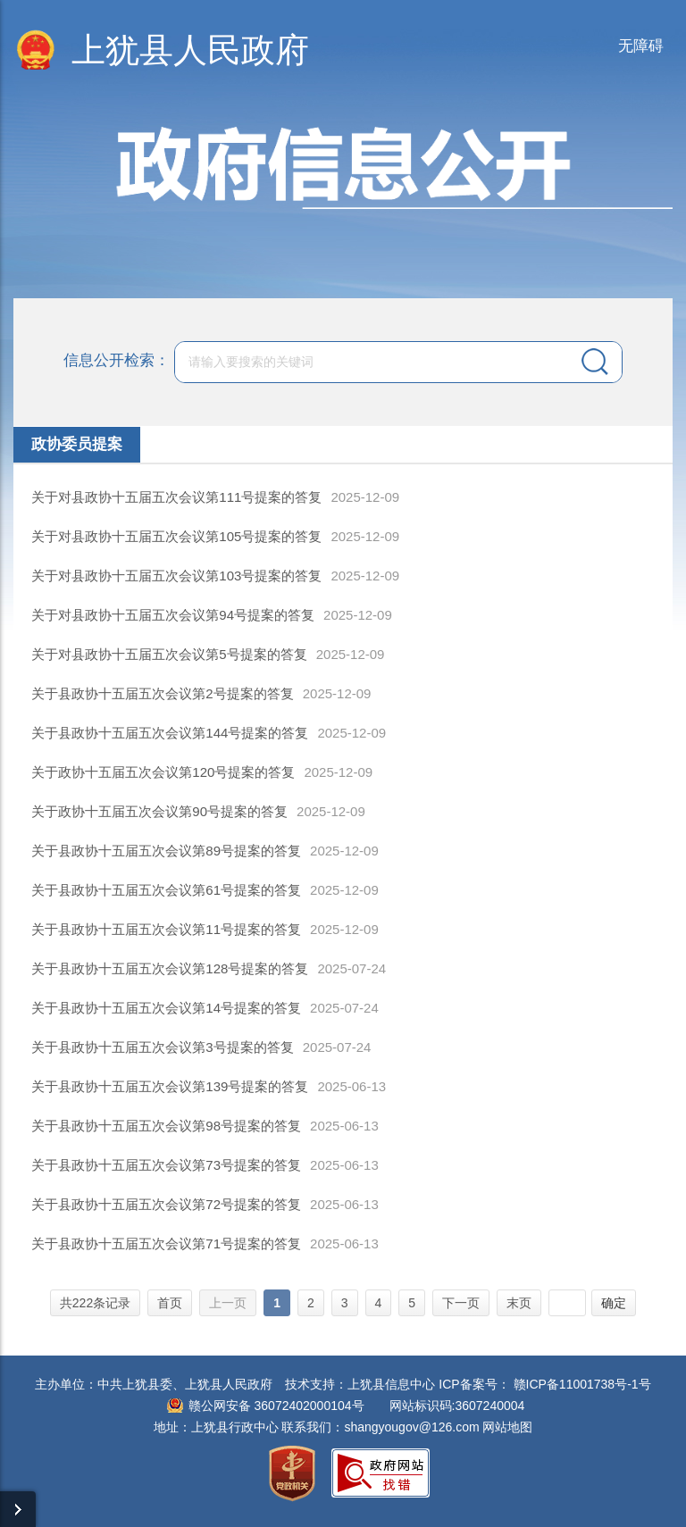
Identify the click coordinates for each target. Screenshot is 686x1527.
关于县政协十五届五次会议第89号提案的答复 (166, 850)
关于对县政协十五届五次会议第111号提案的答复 (176, 497)
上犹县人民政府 (190, 50)
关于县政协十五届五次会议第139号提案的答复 (169, 1086)
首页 (169, 1303)
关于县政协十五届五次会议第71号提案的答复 (166, 1243)
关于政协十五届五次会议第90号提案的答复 (159, 811)
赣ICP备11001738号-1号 (582, 1384)
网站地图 (507, 1427)
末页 (518, 1303)
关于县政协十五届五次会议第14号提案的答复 (166, 1007)
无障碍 (641, 46)
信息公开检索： (116, 360)
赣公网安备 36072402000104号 (276, 1405)
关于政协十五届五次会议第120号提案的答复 (163, 772)
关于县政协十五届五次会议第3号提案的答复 (162, 1047)
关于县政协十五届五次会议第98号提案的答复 (166, 1125)
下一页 (461, 1303)
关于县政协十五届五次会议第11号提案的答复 (166, 929)
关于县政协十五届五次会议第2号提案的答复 (162, 693)
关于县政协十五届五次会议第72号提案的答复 (166, 1204)
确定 (613, 1303)
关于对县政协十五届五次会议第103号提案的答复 (176, 575)
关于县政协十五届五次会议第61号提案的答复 (166, 889)
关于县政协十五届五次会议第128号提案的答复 (169, 968)
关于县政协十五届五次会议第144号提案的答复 (169, 732)
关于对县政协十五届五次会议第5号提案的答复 (168, 654)
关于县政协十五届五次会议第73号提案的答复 (166, 1164)
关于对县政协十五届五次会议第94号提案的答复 (172, 614)
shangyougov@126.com (411, 1427)
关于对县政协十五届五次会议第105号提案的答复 (176, 536)
